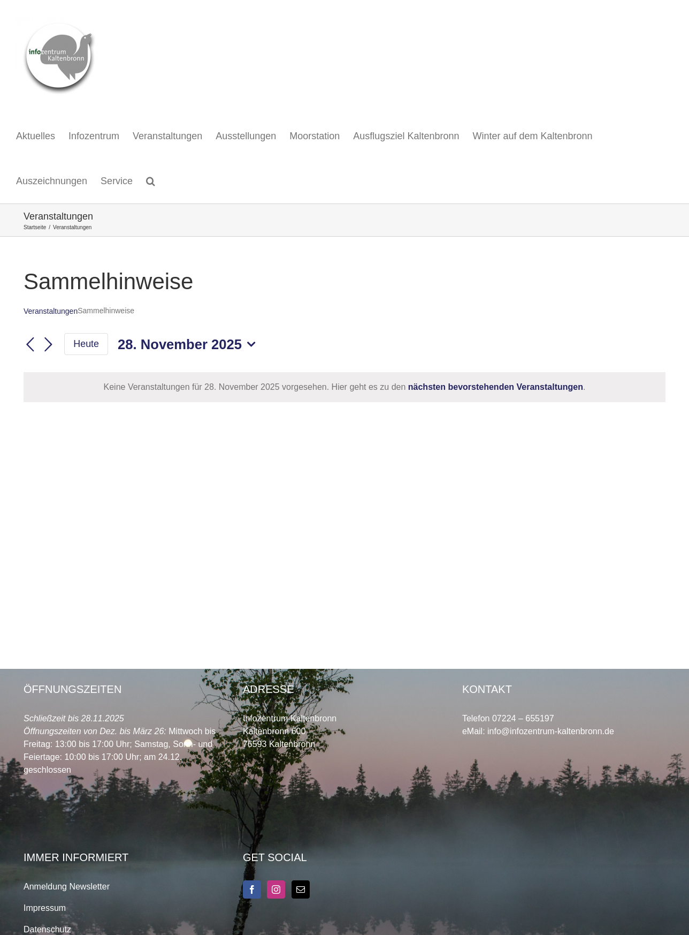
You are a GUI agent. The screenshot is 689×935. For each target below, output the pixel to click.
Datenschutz (47, 929)
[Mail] (301, 889)
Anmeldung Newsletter (67, 886)
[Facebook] (252, 889)
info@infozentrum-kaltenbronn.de (550, 731)
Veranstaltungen (51, 311)
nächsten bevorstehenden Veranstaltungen (495, 386)
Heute (86, 343)
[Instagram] (276, 889)
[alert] (344, 387)
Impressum (45, 908)
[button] (150, 181)
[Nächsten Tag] (48, 344)
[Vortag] (30, 344)
